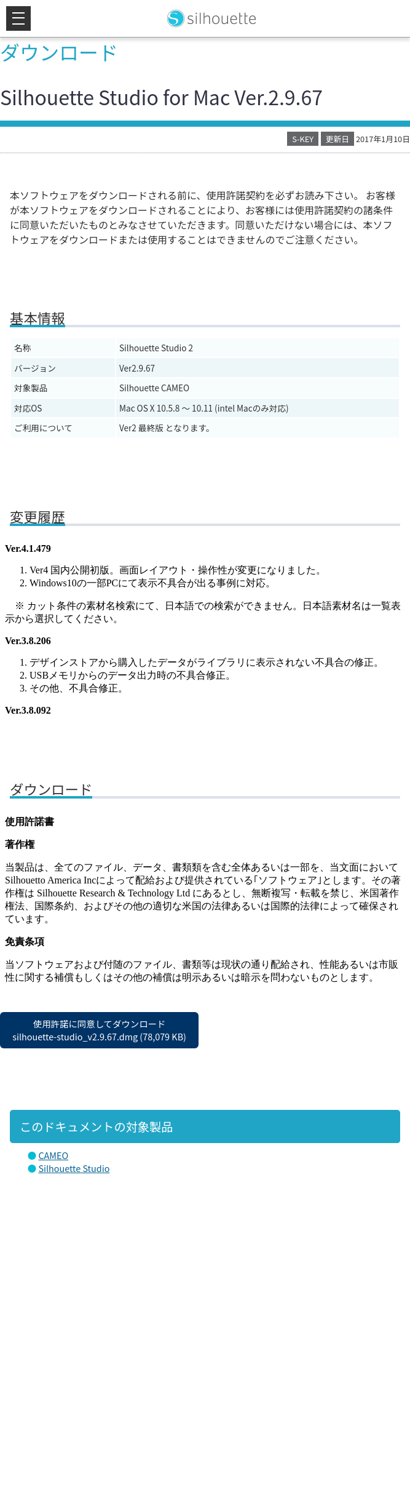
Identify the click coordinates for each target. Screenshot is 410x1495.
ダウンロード (59, 52)
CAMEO (53, 1155)
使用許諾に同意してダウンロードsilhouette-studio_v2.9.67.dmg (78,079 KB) (99, 1030)
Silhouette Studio (73, 1168)
